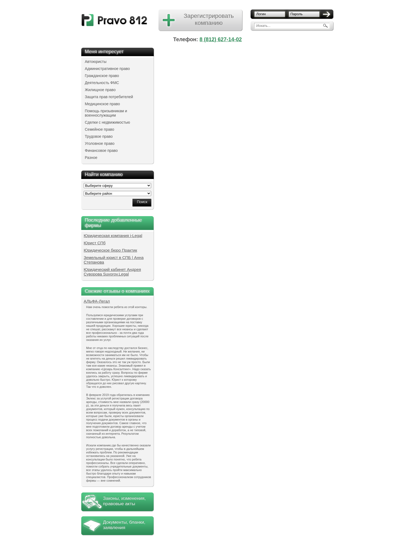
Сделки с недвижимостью (107, 122)
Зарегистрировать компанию (209, 19)
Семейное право (99, 129)
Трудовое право (99, 136)
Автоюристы (95, 61)
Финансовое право (101, 150)
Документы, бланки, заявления (124, 525)
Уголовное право (100, 143)
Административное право (107, 68)
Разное (91, 157)
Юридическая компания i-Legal (113, 235)
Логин (261, 14)
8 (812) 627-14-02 (221, 39)
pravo (114, 20)
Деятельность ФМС (102, 83)
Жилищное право (100, 90)
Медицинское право (102, 104)
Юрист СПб (95, 243)
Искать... (263, 26)
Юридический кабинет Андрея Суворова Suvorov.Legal (112, 271)
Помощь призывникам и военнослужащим (106, 113)
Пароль (296, 14)
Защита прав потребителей (109, 97)
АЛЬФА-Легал (97, 301)
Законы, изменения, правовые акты (124, 501)
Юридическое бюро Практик (110, 250)
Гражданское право (102, 75)
